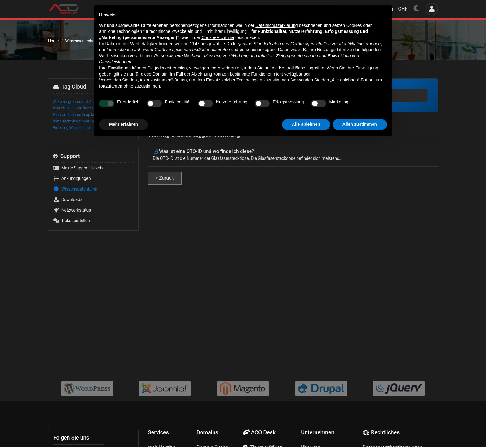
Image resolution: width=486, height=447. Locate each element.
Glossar (59, 114)
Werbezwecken (114, 361)
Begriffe (113, 101)
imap (86, 114)
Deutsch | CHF (388, 9)
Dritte (231, 349)
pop (129, 114)
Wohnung (60, 127)
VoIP (86, 121)
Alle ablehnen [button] (306, 429)
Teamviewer (72, 121)
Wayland (98, 121)
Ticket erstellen (71, 220)
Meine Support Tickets (78, 168)
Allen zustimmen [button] (359, 429)
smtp (57, 121)
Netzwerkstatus (72, 210)
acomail (81, 101)
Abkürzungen (63, 101)
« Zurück (165, 178)
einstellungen (63, 108)
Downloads (67, 199)
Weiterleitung (116, 121)
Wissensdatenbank (82, 40)
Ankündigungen (72, 178)
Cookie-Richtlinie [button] (217, 343)
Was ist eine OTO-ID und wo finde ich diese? (293, 155)
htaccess (73, 114)
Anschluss (97, 101)
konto (95, 114)
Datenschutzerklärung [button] (276, 331)
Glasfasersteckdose (108, 108)
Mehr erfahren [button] (123, 429)
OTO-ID (119, 114)
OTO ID (107, 114)
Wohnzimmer (80, 127)
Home (53, 40)
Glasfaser (83, 108)
